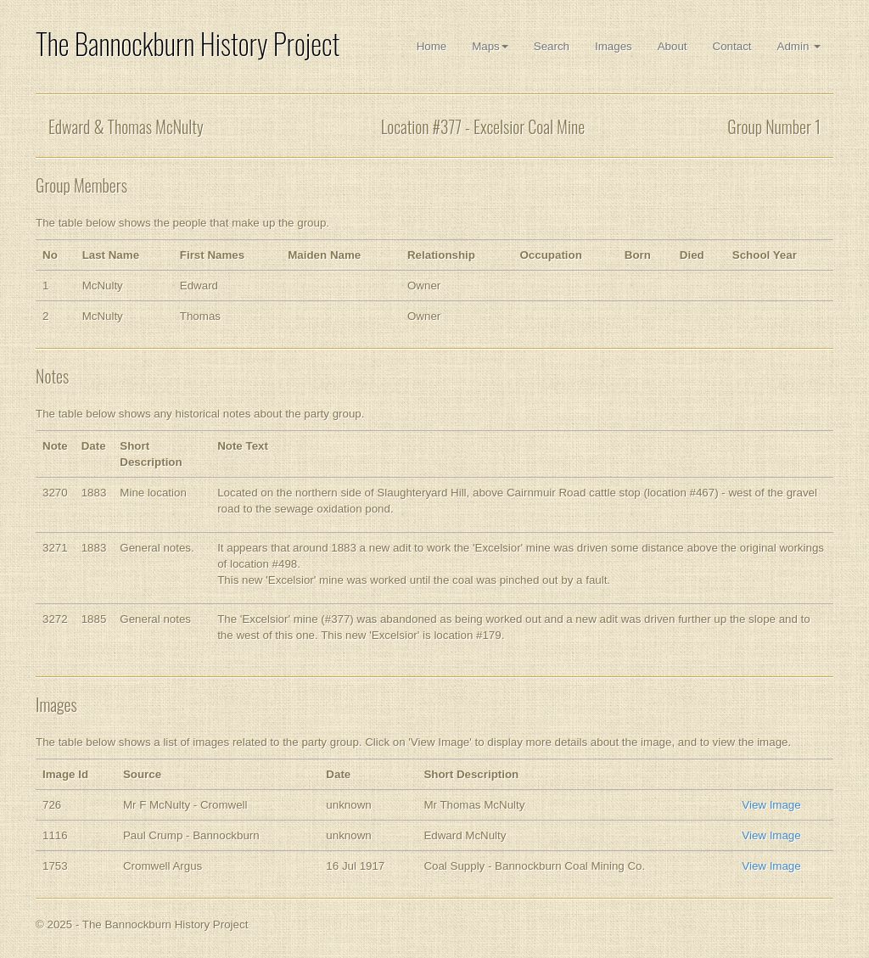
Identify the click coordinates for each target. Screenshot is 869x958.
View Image (771, 804)
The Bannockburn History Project (187, 43)
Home (432, 46)
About (672, 46)
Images (613, 46)
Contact (732, 46)
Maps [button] (490, 46)
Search (551, 46)
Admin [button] (799, 46)
